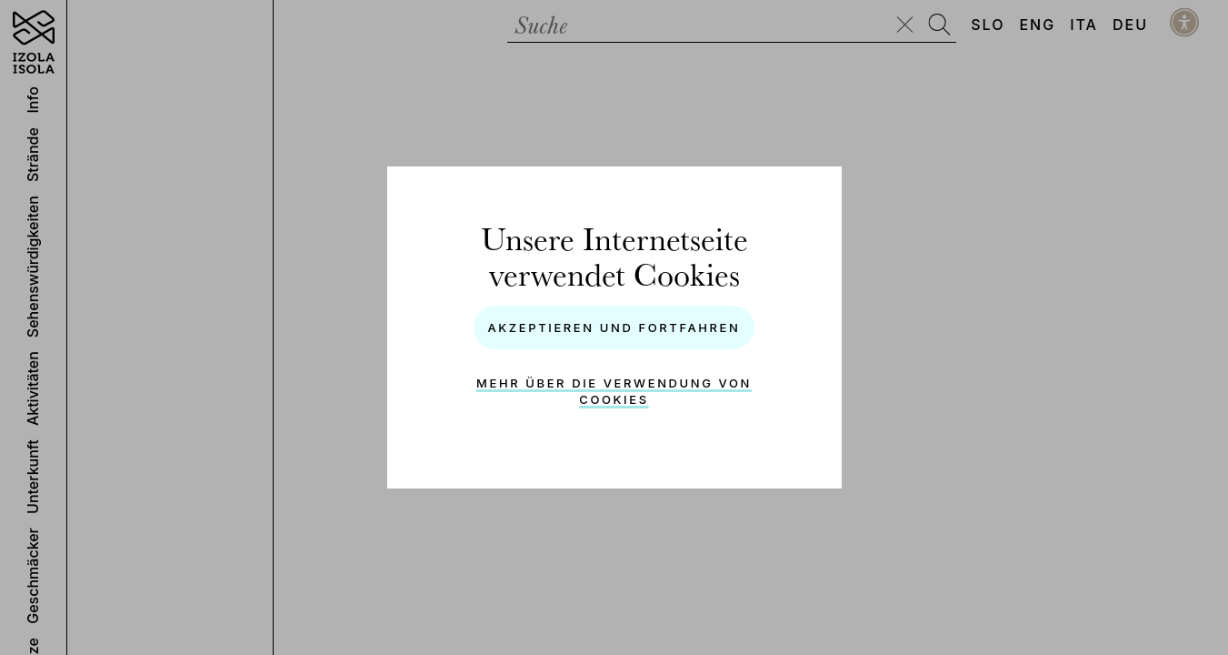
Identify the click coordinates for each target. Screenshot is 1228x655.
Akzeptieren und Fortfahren (613, 327)
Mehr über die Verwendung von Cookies (614, 391)
